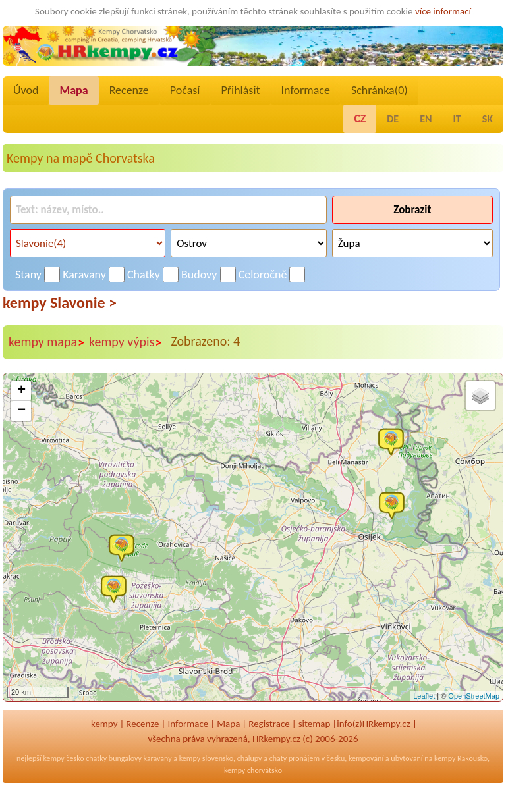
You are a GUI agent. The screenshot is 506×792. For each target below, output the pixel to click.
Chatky (143, 274)
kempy (104, 723)
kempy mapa (47, 342)
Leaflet (424, 696)
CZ (360, 118)
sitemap (314, 723)
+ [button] (21, 391)
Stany (28, 274)
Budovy (199, 274)
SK (487, 119)
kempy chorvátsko (253, 770)
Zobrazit (412, 210)
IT (457, 119)
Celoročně (263, 274)
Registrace (268, 723)
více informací (443, 11)
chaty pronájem (294, 758)
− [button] (21, 411)
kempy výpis (125, 342)
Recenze (129, 90)
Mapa (73, 90)
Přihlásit (240, 90)
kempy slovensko (206, 758)
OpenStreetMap (473, 696)
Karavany (84, 274)
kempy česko (63, 758)
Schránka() (379, 90)
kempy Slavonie (60, 302)
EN (426, 119)
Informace (305, 90)
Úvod (25, 90)
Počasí (185, 90)
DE (393, 119)
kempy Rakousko (461, 758)
